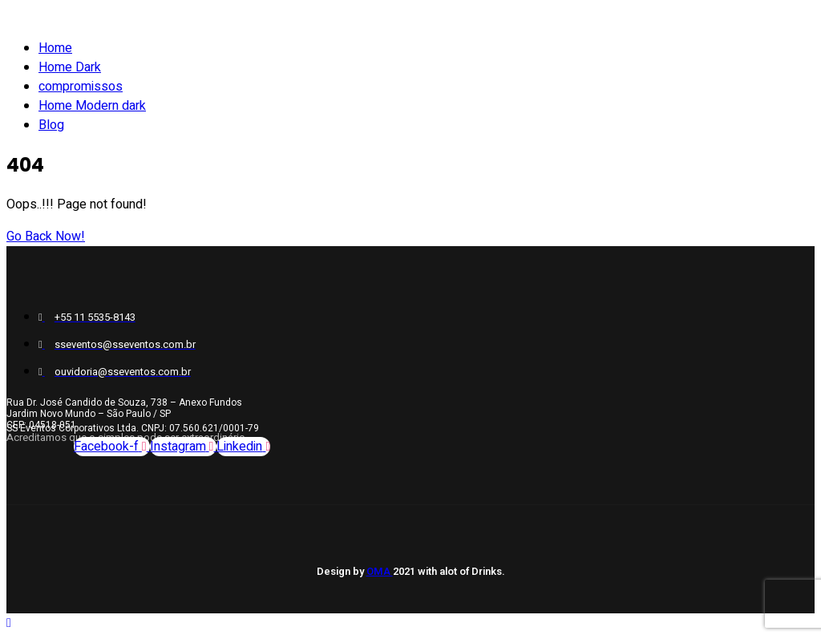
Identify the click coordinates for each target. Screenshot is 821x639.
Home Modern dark (92, 105)
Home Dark (69, 67)
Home (55, 48)
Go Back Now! (45, 236)
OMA (379, 571)
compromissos (80, 86)
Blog (51, 125)
